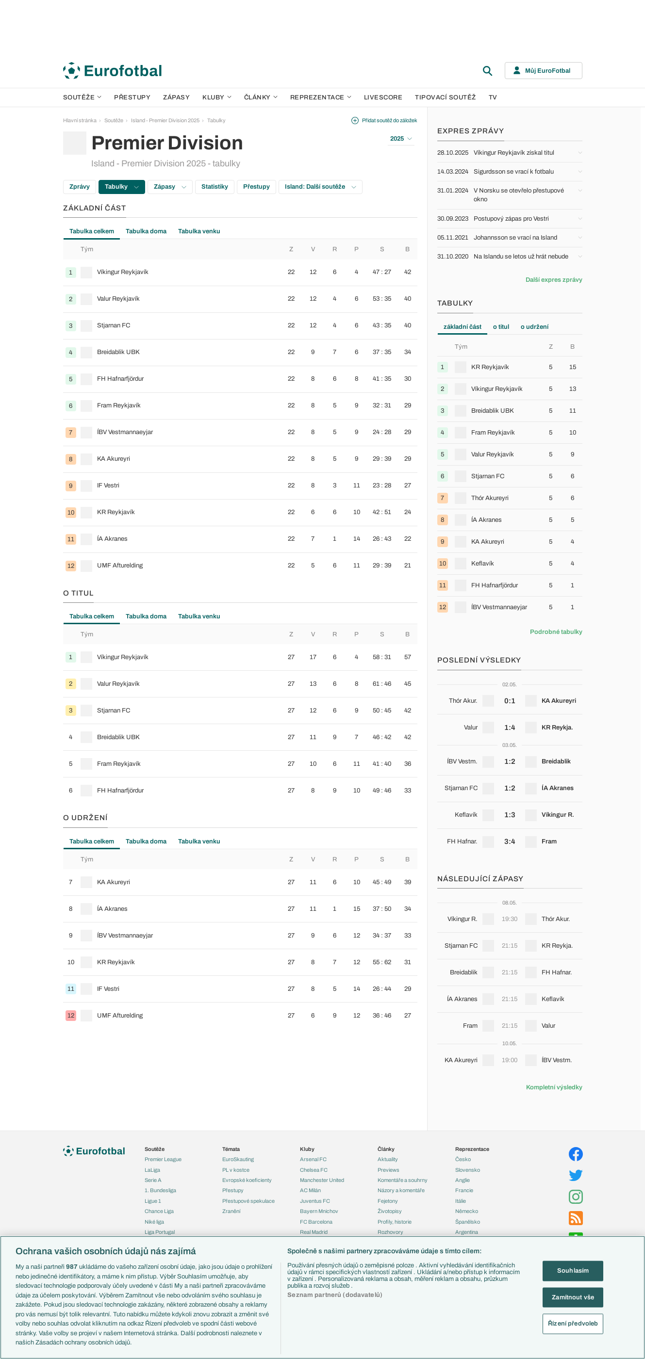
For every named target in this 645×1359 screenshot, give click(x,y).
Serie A (153, 1180)
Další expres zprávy (554, 279)
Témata (231, 1149)
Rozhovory (390, 1232)
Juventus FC (315, 1201)
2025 (401, 138)
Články (386, 1149)
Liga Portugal (160, 1232)
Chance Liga (159, 1211)
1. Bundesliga (160, 1190)
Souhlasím (573, 1270)
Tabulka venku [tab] (199, 231)
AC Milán (310, 1190)
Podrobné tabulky (556, 632)
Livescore (383, 97)
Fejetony (388, 1201)
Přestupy (132, 97)
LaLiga (152, 1170)
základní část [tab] (462, 327)
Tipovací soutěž (445, 97)
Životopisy (390, 1211)
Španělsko (467, 1222)
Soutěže (82, 97)
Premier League (163, 1159)
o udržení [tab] (534, 327)
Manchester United (322, 1180)
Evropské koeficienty (247, 1180)
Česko (463, 1159)
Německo (466, 1211)
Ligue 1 (153, 1201)
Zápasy (176, 97)
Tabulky (216, 120)
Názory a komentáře (401, 1190)
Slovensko (467, 1170)
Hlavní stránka (80, 120)
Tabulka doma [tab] (146, 231)
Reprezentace (320, 97)
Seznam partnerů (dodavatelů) (334, 1295)
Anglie (462, 1180)
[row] (240, 272)
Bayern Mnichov (319, 1211)
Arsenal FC (313, 1159)
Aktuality (388, 1159)
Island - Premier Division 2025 (165, 120)
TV (493, 97)
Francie (464, 1190)
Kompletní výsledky (554, 1087)
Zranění (231, 1211)
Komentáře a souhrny (403, 1180)
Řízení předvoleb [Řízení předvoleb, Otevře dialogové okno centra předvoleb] (573, 1323)
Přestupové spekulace (248, 1201)
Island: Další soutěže (320, 186)
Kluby (217, 97)
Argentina (466, 1232)
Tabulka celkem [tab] (91, 231)
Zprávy (79, 186)
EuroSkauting (238, 1159)
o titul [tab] (501, 327)
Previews (388, 1170)
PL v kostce (235, 1170)
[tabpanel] (240, 409)
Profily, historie (395, 1222)
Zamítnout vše (573, 1297)
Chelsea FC (314, 1170)
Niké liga (154, 1222)
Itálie (460, 1201)
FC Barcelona (316, 1222)
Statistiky (214, 186)
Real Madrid (314, 1232)
